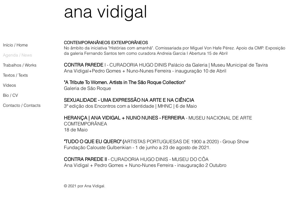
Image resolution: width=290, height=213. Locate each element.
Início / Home (15, 45)
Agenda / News (17, 55)
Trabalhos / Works (19, 65)
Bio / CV (10, 95)
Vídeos (9, 85)
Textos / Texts (15, 75)
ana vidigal (105, 11)
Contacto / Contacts (22, 105)
